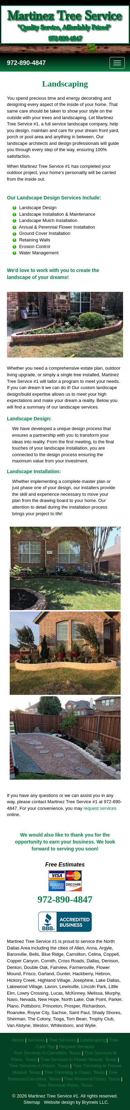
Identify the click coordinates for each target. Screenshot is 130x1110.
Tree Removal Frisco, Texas (92, 1079)
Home (18, 1040)
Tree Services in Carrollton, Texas (46, 1052)
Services (36, 1040)
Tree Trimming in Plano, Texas (74, 1072)
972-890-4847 (25, 62)
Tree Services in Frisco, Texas (39, 1065)
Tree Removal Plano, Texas (65, 1085)
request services (100, 808)
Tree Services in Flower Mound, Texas (78, 1059)
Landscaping (92, 1040)
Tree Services (62, 1040)
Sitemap (32, 1102)
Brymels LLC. (95, 1102)
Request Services (76, 1046)
